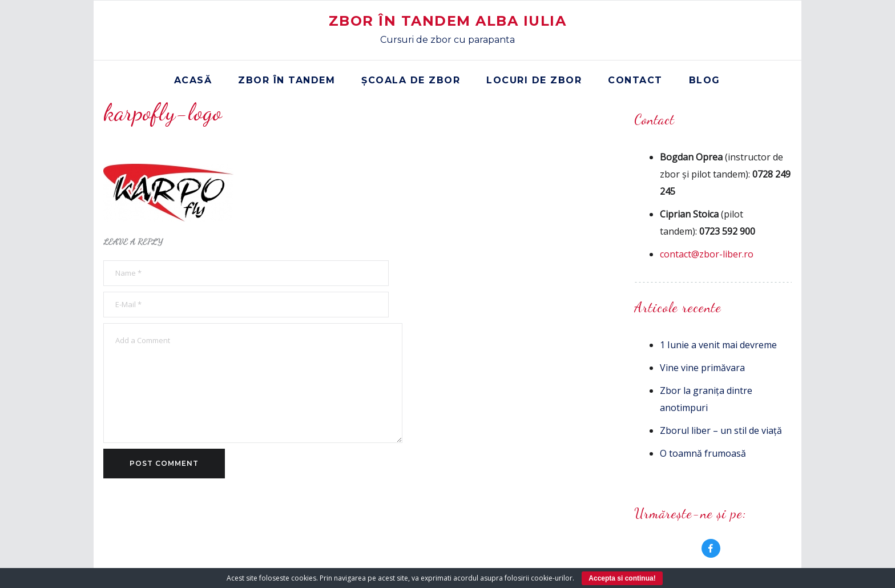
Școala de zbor (410, 80)
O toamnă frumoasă (703, 453)
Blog (704, 80)
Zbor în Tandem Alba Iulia (448, 21)
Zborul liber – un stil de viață (721, 430)
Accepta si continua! (621, 578)
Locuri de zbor (534, 80)
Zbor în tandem (286, 80)
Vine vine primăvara (702, 367)
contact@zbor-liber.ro (706, 254)
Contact (635, 80)
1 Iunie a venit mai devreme (718, 345)
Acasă (193, 80)
